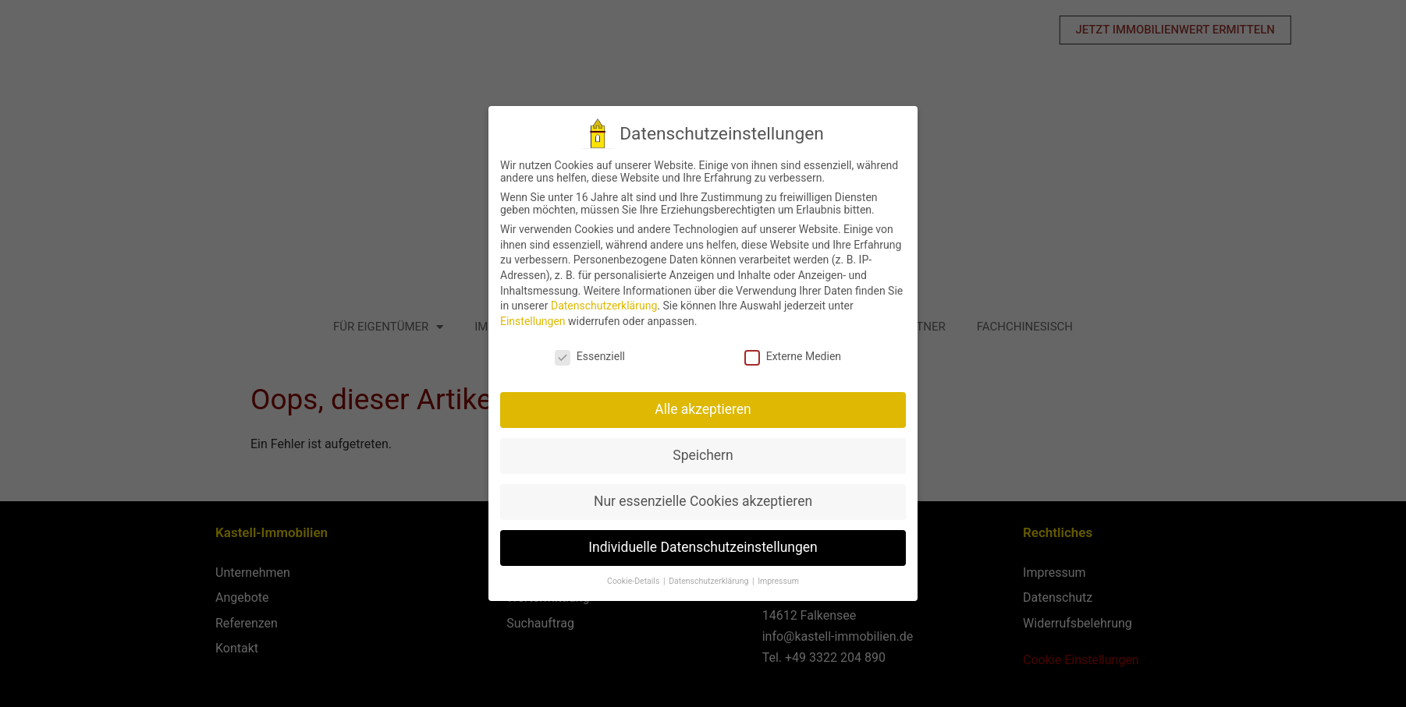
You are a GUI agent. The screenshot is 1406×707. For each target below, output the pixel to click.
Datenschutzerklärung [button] (705, 581)
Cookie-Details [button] (629, 581)
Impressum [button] (773, 581)
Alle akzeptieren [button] (699, 409)
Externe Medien (788, 356)
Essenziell (585, 356)
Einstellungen (528, 321)
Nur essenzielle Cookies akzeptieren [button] (698, 501)
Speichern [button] (699, 455)
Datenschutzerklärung (599, 305)
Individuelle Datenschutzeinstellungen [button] (698, 547)
